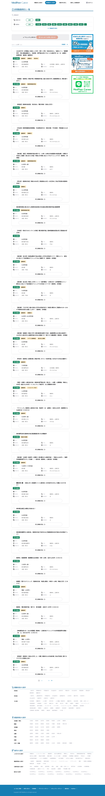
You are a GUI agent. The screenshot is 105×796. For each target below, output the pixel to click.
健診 (80, 761)
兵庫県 (47, 733)
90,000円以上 (33, 774)
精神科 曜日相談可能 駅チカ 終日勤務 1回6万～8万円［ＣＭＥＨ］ (37, 607)
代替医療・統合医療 (34, 710)
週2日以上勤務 (33, 756)
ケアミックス (73, 761)
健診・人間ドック (84, 701)
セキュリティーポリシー (56, 788)
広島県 (47, 736)
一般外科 (32, 695)
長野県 (58, 727)
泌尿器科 (39, 703)
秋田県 (53, 720)
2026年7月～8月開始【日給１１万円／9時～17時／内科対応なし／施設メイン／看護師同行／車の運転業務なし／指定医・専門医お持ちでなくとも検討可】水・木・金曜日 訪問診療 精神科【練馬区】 (42, 53)
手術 (48, 768)
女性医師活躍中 (33, 758)
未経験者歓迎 (53, 758)
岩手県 (42, 720)
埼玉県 (47, 724)
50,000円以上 (58, 771)
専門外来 (73, 766)
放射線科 (82, 705)
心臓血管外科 (39, 695)
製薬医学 (58, 708)
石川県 (42, 727)
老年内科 (51, 701)
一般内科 (32, 690)
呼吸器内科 (46, 690)
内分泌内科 (74, 690)
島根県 (36, 736)
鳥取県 (31, 736)
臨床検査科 (54, 710)
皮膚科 (71, 703)
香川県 (36, 740)
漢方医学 (64, 708)
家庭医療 (81, 690)
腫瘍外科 (69, 701)
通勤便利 (50, 753)
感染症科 (88, 690)
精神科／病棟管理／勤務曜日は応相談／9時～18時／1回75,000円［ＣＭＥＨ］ (39, 558)
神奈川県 (65, 724)
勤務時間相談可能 (81, 753)
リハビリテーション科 (66, 705)
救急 (53, 766)
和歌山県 (59, 733)
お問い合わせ (27, 788)
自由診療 (53, 768)
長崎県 (42, 743)
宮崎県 (58, 743)
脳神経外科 (62, 695)
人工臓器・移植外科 (60, 701)
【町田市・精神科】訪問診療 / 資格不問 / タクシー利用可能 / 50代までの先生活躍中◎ (41, 359)
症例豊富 (65, 756)
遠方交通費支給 (57, 753)
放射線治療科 (33, 708)
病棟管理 (36, 766)
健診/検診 (49, 756)
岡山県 (42, 736)
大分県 (53, 743)
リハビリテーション (63, 761)
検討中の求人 (62, 2)
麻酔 (57, 766)
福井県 (47, 727)
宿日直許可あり (79, 758)
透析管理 (47, 766)
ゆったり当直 (57, 756)
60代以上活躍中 (69, 758)
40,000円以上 (50, 771)
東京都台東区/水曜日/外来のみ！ (26, 508)
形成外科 (82, 695)
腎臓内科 (38, 701)
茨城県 (31, 724)
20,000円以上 (33, 771)
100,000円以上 (41, 774)
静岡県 (36, 730)
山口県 (53, 736)
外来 (31, 766)
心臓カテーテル (40, 768)
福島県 (64, 720)
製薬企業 (32, 763)
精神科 (39, 708)
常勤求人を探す (38, 2)
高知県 (47, 740)
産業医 (51, 708)
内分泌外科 (32, 698)
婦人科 (61, 703)
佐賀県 (36, 743)
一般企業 (38, 763)
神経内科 (67, 690)
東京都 (58, 724)
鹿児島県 (65, 743)
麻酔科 (77, 703)
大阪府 (42, 733)
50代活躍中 (61, 758)
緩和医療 (75, 705)
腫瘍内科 (38, 693)
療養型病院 (38, 761)
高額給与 (32, 753)
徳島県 (31, 740)
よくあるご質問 (17, 788)
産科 (57, 703)
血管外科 (52, 698)
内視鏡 (88, 756)
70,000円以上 (76, 771)
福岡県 (31, 743)
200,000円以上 (87, 774)
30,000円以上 (41, 771)
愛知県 (42, 730)
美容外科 (78, 708)
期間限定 (89, 753)
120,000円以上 (50, 774)
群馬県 (42, 724)
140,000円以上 (60, 774)
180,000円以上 (78, 774)
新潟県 (31, 727)
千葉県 (53, 724)
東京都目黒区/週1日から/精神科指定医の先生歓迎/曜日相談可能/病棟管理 (38, 207)
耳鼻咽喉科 (32, 703)
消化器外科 (54, 695)
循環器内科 (38, 690)
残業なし (66, 753)
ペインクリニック (85, 703)
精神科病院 (46, 761)
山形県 (58, 720)
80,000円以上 (84, 771)
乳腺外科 (39, 698)
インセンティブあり (40, 753)
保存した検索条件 (75, 2)
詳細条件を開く (52, 28)
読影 (42, 766)
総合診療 (76, 701)
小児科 (45, 703)
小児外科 (69, 695)
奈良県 (53, 733)
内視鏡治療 (32, 768)
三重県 (47, 730)
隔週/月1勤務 (42, 756)
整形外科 (76, 695)
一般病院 (32, 761)
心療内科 (46, 708)
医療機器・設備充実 (73, 756)
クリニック (53, 761)
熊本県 (47, 743)
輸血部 (48, 710)
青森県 (36, 720)
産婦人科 (51, 703)
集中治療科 (39, 705)
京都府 (36, 733)
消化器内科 (53, 690)
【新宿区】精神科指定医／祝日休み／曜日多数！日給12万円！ (34, 104)
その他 (61, 710)
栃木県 (36, 724)
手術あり (83, 756)
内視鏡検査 (86, 766)
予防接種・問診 (66, 768)
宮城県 (47, 720)
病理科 (42, 710)
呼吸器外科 (47, 695)
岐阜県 (31, 730)
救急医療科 (32, 705)
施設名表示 (87, 758)
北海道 (31, 720)
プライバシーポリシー (44, 788)
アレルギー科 (48, 705)
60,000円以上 (67, 771)
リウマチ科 (55, 705)
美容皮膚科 (71, 708)
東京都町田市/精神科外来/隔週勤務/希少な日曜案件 (31, 434)
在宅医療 (32, 701)
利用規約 (34, 788)
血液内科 (61, 690)
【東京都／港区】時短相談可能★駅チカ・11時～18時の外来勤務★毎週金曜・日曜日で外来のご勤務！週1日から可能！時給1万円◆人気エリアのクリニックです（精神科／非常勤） (42, 156)
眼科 (67, 703)
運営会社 (67, 788)
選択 (29, 20)
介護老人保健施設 (87, 761)
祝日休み (72, 753)
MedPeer (73, 788)
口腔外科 (46, 698)
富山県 (36, 727)
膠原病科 (32, 693)
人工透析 (45, 701)
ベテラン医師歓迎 (43, 758)
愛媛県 (42, 740)
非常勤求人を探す (50, 2)
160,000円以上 (69, 774)
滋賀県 (31, 733)
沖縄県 (70, 743)
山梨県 (53, 727)
